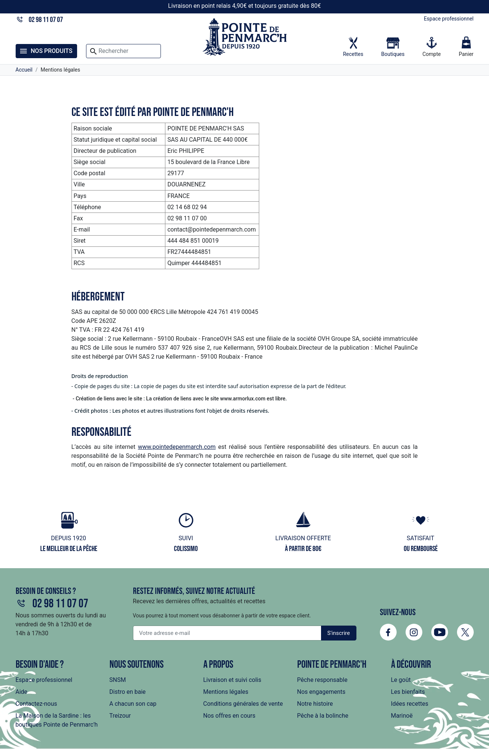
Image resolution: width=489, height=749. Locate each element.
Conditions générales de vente (243, 703)
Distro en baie (127, 691)
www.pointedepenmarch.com (177, 446)
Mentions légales (225, 691)
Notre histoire (315, 703)
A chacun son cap (133, 703)
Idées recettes (409, 703)
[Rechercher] (123, 51)
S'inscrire (338, 633)
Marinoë (402, 715)
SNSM (117, 679)
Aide (22, 691)
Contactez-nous (36, 703)
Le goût (401, 679)
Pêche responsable (322, 679)
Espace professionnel (449, 19)
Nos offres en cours (229, 715)
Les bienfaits (408, 691)
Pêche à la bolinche (323, 715)
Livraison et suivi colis (232, 679)
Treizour (120, 715)
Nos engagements (321, 691)
